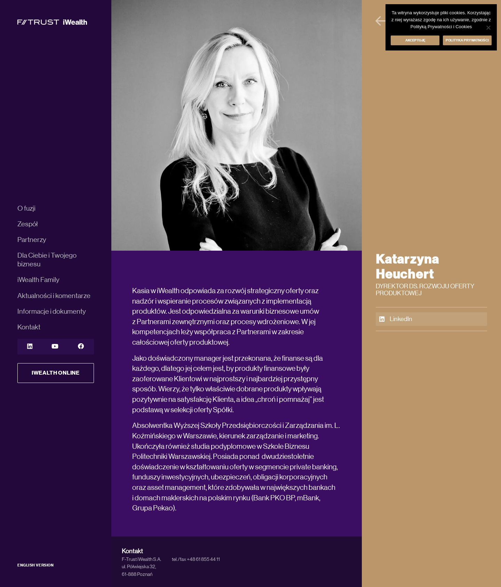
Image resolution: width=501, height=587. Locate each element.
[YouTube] (55, 346)
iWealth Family (38, 279)
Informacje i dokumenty (51, 311)
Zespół (27, 224)
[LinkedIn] (30, 346)
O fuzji (26, 208)
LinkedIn (395, 319)
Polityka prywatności (467, 40)
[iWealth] (52, 22)
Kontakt (28, 327)
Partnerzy (31, 239)
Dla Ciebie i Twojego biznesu (47, 260)
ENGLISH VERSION (35, 565)
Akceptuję (415, 40)
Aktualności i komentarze (53, 295)
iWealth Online (56, 373)
